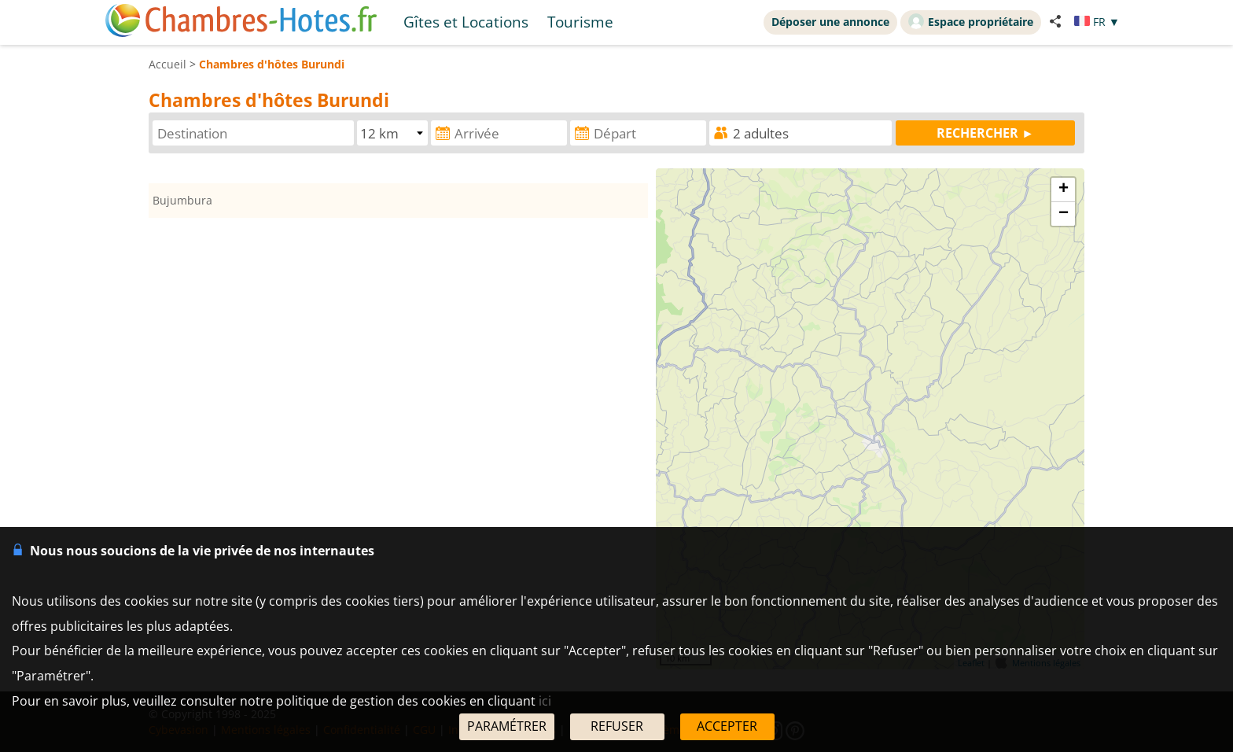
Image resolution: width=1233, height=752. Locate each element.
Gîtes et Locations (465, 21)
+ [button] (1063, 189)
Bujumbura (182, 200)
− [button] (1063, 214)
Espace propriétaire (970, 21)
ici (545, 701)
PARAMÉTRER (507, 726)
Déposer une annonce (830, 21)
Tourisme (580, 21)
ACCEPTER (727, 726)
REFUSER (617, 726)
